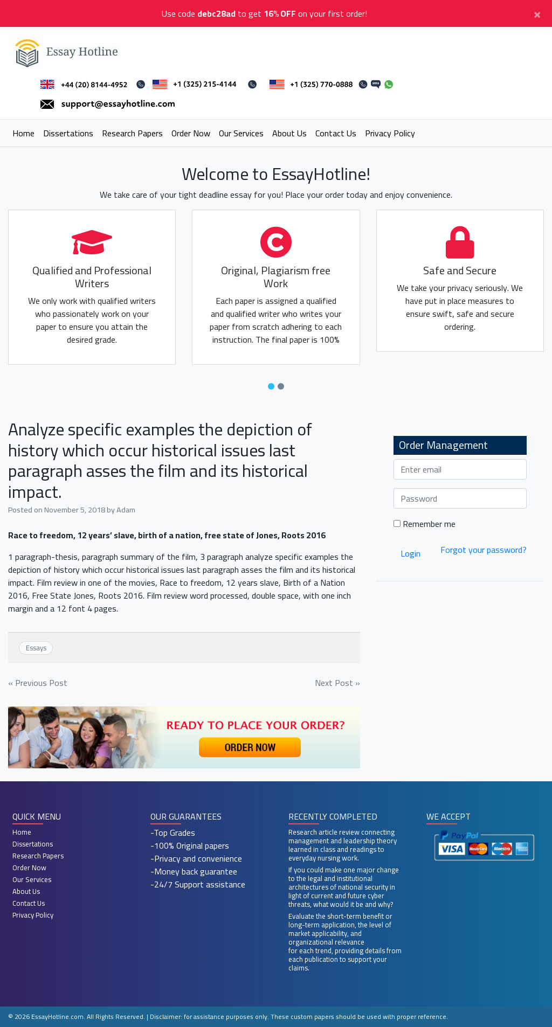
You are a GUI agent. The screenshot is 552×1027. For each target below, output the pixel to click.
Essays (36, 647)
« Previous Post (37, 682)
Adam (125, 509)
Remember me (425, 523)
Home (23, 133)
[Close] (537, 13)
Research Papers (132, 133)
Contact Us (335, 133)
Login (410, 553)
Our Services (241, 133)
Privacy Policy (390, 133)
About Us (289, 133)
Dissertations (68, 133)
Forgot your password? (483, 550)
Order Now (190, 133)
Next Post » (337, 682)
